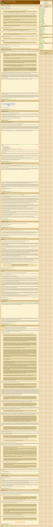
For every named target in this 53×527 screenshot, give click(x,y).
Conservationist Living (42, 10)
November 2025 (41, 46)
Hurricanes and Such (4, 48)
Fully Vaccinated (3, 193)
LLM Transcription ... (44, 28)
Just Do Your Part (44, 32)
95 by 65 (41, 8)
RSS (48, 37)
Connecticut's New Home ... (42, 38)
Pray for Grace (41, 20)
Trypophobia (2, 273)
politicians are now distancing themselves (27, 159)
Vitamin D (8, 303)
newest (9, 48)
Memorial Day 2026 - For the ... (42, 39)
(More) (7, 297)
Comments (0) (7, 237)
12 (8, 526)
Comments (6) (7, 473)
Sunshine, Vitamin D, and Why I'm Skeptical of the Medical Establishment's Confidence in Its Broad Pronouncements (22, 303)
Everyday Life (41, 11)
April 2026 (41, 44)
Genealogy (41, 13)
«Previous (2, 526)
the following (34, 166)
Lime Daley (41, 36)
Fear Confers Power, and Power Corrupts (6, 163)
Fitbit (1, 229)
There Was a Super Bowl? (44, 33)
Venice (40, 24)
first (6, 48)
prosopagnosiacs (21, 478)
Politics (40, 19)
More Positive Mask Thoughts (4, 111)
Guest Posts (41, 14)
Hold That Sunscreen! (5, 303)
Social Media (41, 22)
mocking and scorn (5, 483)
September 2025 (41, 47)
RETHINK (41, 21)
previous (7, 48)
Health (11, 48)
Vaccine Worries (3, 239)
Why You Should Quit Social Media (24, 328)
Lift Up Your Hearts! (10, 1)
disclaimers (49, 3)
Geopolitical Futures (17, 51)
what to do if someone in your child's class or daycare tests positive (26, 144)
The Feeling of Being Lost (42, 40)
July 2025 (41, 48)
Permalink (2, 109)
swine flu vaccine (12, 250)
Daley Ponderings (41, 35)
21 (10, 526)
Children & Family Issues (18, 48)
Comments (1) (7, 109)
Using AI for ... (43, 30)
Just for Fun (25, 48)
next (14, 48)
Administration (46, 53)
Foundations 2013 (41, 12)
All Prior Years (41, 49)
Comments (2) (7, 488)
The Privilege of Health (4, 490)
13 (9, 526)
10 (7, 526)
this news (21, 78)
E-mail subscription (46, 7)
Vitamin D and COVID (3, 301)
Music (40, 18)
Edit (11, 47)
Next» (13, 526)
